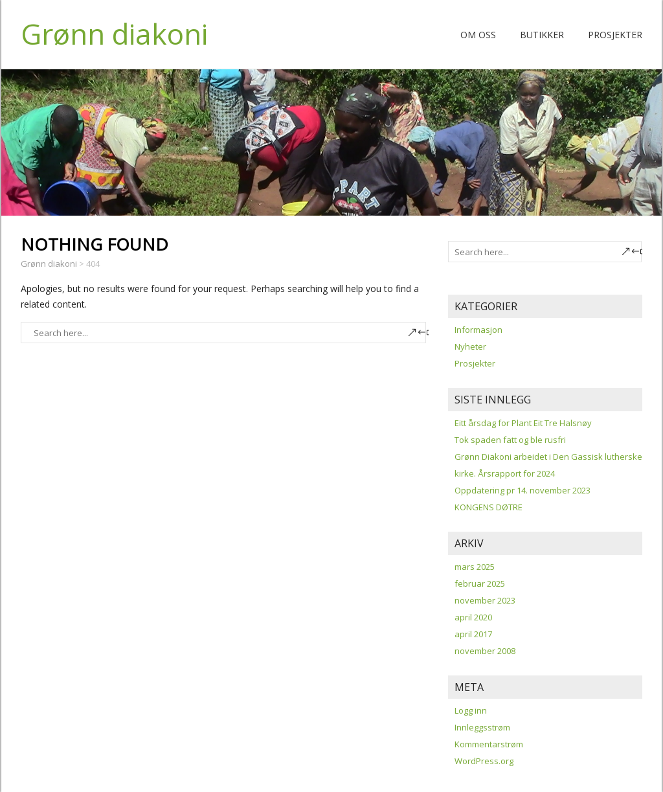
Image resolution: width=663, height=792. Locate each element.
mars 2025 (475, 566)
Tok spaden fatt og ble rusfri (510, 440)
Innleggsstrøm (482, 727)
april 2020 (473, 617)
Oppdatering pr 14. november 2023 (522, 490)
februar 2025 (480, 583)
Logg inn (471, 710)
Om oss (478, 34)
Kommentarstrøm (489, 744)
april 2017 (473, 634)
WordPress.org (484, 761)
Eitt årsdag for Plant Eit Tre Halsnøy (523, 423)
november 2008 (485, 651)
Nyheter (470, 346)
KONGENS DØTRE (489, 507)
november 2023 (485, 600)
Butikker (542, 34)
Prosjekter (615, 34)
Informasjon (478, 329)
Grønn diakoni (114, 33)
